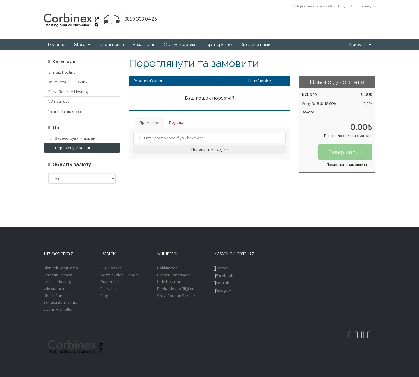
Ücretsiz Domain (58, 275)
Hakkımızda (167, 268)
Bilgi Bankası (111, 268)
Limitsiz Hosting (57, 281)
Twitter (221, 268)
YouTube (223, 283)
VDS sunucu (59, 101)
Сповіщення (111, 44)
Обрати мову (362, 6)
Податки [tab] (176, 122)
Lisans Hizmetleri (59, 309)
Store (82, 44)
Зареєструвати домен (71, 138)
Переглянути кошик (69, 147)
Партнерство (218, 44)
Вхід (340, 6)
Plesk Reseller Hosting (68, 91)
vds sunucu (54, 288)
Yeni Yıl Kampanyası (65, 111)
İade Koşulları (169, 281)
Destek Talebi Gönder (119, 275)
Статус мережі (179, 44)
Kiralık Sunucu (56, 295)
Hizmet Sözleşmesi (173, 275)
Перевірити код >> (209, 149)
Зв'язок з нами (256, 44)
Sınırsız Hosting (61, 72)
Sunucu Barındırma (60, 302)
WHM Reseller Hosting (67, 81)
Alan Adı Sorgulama (61, 268)
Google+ (222, 291)
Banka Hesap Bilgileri (175, 288)
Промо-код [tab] (149, 122)
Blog (104, 295)
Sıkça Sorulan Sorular (176, 295)
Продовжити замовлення (347, 164)
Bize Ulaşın (110, 288)
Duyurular (109, 281)
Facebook (223, 276)
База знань (144, 44)
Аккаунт (360, 44)
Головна (56, 44)
